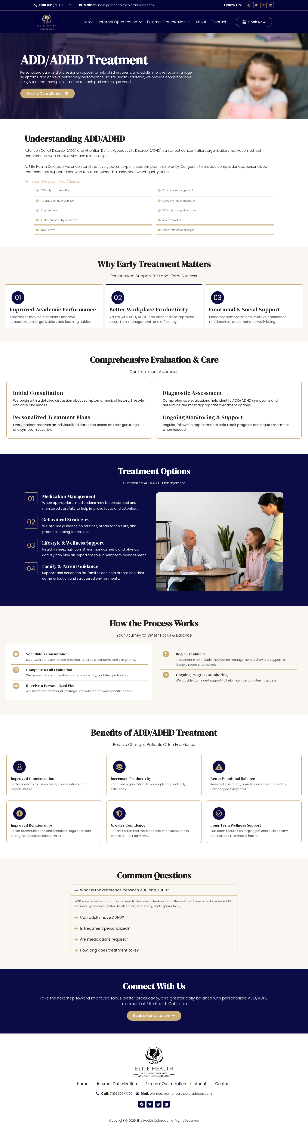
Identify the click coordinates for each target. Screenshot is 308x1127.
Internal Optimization (120, 22)
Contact (219, 22)
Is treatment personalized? (105, 928)
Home (88, 22)
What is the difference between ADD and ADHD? (124, 890)
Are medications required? (104, 939)
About (200, 22)
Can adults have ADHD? (102, 917)
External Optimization (168, 22)
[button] (154, 890)
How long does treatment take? (109, 950)
